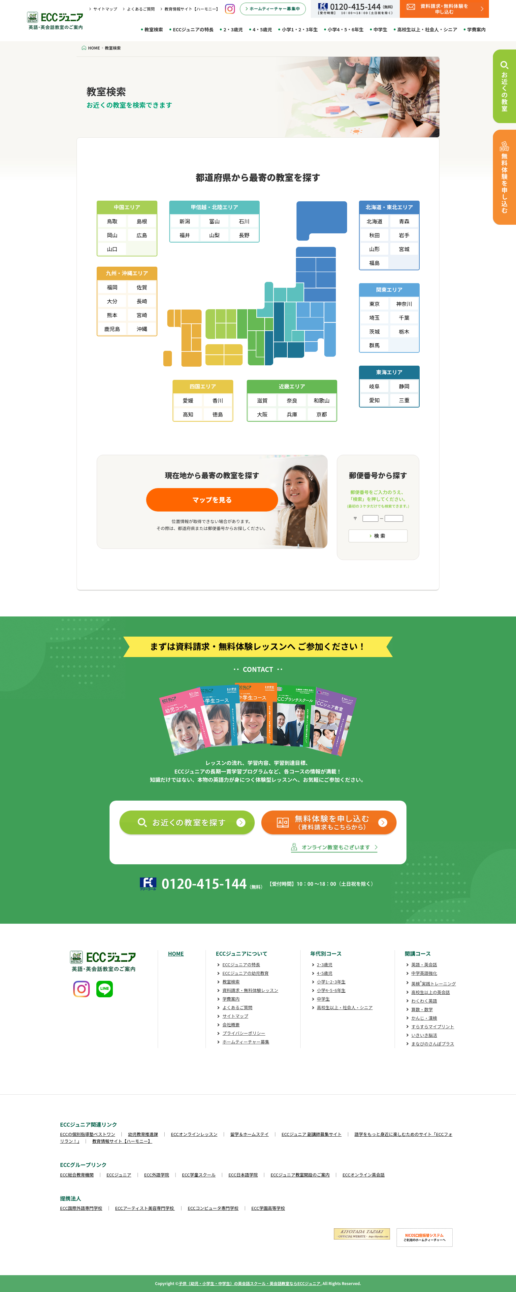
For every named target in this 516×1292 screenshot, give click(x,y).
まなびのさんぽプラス (432, 1044)
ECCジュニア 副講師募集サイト (312, 1134)
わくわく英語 (424, 1001)
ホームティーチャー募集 (245, 1042)
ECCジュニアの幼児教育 (245, 973)
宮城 (404, 249)
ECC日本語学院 (243, 1175)
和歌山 (322, 400)
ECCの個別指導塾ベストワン (87, 1134)
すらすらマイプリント (432, 1026)
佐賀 (142, 287)
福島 (374, 263)
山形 (374, 249)
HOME (176, 953)
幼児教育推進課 (143, 1134)
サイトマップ (105, 9)
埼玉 (374, 317)
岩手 (404, 235)
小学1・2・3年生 (300, 29)
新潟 (184, 221)
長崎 (142, 301)
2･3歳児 (325, 964)
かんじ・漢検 (424, 1018)
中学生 (380, 29)
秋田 (374, 235)
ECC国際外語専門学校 (81, 1208)
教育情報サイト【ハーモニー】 (192, 9)
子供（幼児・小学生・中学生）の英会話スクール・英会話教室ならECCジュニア (249, 1283)
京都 (321, 414)
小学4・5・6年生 (346, 29)
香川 (217, 400)
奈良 (292, 400)
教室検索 (154, 29)
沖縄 (142, 329)
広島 (142, 235)
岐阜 (374, 386)
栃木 (404, 331)
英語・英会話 (424, 964)
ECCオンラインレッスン (194, 1134)
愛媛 (188, 400)
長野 (244, 235)
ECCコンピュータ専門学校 (213, 1208)
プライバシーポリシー (243, 1033)
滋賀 (262, 400)
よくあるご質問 (141, 9)
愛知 (374, 400)
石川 (244, 221)
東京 (374, 304)
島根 (142, 221)
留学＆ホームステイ (249, 1134)
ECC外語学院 (156, 1175)
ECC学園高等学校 (268, 1208)
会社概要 (231, 1024)
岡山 (112, 235)
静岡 (404, 386)
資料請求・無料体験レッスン (250, 990)
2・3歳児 (233, 29)
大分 (112, 301)
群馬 (374, 345)
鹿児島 (112, 329)
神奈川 (404, 304)
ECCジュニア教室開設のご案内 (300, 1175)
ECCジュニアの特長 (193, 29)
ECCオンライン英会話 (363, 1175)
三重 (404, 400)
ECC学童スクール (199, 1175)
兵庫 (292, 414)
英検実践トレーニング (433, 983)
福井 (184, 235)
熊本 (112, 315)
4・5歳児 (262, 29)
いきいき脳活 (424, 1035)
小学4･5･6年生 (331, 990)
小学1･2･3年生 (331, 981)
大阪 (262, 414)
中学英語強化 (424, 973)
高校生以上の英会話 (430, 992)
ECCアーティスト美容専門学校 (145, 1208)
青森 (404, 221)
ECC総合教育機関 (77, 1175)
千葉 (404, 317)
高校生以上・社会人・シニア (427, 29)
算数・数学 (422, 1009)
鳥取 (112, 221)
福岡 (112, 287)
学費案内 (476, 29)
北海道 (374, 221)
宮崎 (142, 315)
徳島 (217, 414)
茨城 (374, 331)
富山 (214, 221)
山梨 (214, 235)
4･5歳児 (325, 973)
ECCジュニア (119, 1175)
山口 (112, 249)
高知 (188, 414)
